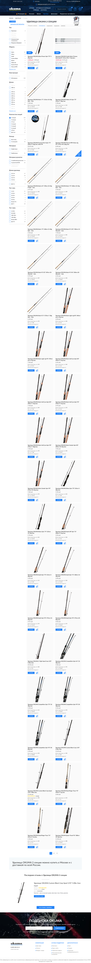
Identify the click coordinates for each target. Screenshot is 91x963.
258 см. (13, 102)
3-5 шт (13, 122)
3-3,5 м (13, 179)
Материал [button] (12, 146)
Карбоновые (14, 153)
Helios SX (13, 62)
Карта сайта (55, 948)
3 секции (13, 119)
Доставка (38, 946)
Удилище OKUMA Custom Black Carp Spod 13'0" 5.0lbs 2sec (57, 883)
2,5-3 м (13, 173)
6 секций (13, 128)
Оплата (38, 948)
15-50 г (13, 211)
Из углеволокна (15, 151)
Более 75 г (14, 201)
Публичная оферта (57, 950)
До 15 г (13, 221)
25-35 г (13, 195)
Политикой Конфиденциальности (45, 931)
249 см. (13, 100)
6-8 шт (13, 130)
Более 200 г (14, 219)
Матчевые (13, 33)
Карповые (13, 30)
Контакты (44, 10)
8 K (12, 50)
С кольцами (14, 141)
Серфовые (13, 37)
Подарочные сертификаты (67, 13)
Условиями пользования (59, 931)
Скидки (70, 948)
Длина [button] (11, 82)
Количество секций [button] (15, 114)
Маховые (13, 35)
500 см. (13, 108)
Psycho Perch (14, 64)
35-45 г (13, 197)
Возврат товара (40, 950)
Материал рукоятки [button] (15, 157)
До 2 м (13, 184)
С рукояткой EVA (15, 162)
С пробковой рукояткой (17, 160)
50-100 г (13, 213)
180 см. (13, 87)
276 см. (13, 106)
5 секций (13, 126)
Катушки (31, 13)
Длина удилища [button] (14, 170)
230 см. (13, 98)
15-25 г (13, 193)
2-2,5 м (13, 175)
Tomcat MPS (14, 66)
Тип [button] (10, 27)
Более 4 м (13, 181)
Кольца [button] (11, 136)
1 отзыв (37, 796)
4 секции (13, 124)
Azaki (12, 56)
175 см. (13, 85)
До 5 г (12, 203)
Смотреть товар (39, 896)
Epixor (12, 60)
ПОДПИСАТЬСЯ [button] (59, 928)
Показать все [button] (12, 69)
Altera (12, 54)
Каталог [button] (31, 8)
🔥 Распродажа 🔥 (21, 13)
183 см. (13, 89)
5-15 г (12, 191)
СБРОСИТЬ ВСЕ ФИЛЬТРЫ (17, 24)
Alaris (12, 52)
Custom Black (14, 58)
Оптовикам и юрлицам (43, 8)
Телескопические (15, 76)
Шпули (39, 13)
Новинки (36, 10)
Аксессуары (54, 13)
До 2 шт (13, 132)
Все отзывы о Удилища (45, 907)
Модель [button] (12, 47)
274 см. (13, 104)
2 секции (13, 117)
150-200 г (13, 217)
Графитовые (14, 149)
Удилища (45, 13)
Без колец (13, 139)
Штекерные (14, 78)
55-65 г (13, 199)
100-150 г (13, 215)
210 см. (13, 91)
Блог (69, 946)
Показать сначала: (32, 25)
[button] (75, 9)
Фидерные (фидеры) (16, 42)
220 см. (13, 96)
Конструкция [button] (13, 73)
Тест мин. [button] (12, 188)
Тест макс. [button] (12, 208)
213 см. (13, 93)
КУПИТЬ (31, 111)
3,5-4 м (13, 177)
